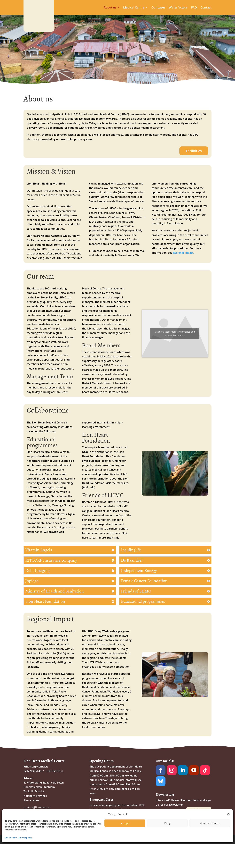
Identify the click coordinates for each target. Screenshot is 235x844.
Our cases (158, 7)
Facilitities (194, 151)
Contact (206, 7)
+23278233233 (54, 771)
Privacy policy (25, 837)
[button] (228, 814)
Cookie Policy (11, 837)
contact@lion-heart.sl (37, 807)
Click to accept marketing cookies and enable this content (175, 333)
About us (110, 7)
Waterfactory (178, 7)
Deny (167, 823)
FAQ (194, 7)
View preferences (209, 823)
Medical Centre (134, 7)
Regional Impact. (183, 252)
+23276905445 (32, 771)
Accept (125, 823)
